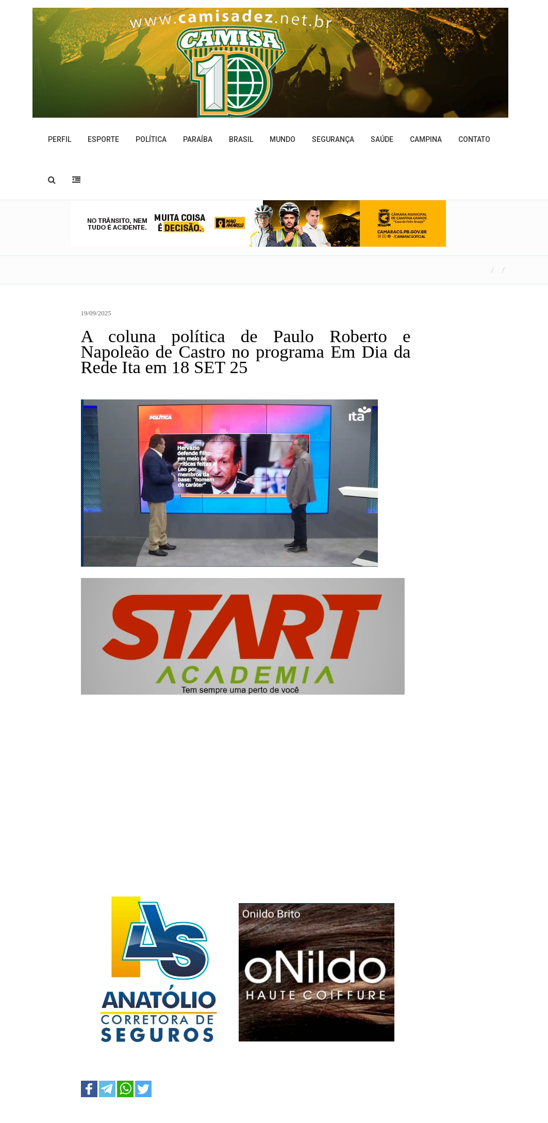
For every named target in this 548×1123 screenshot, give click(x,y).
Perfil (59, 139)
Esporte (103, 139)
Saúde (382, 139)
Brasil (241, 139)
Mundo (282, 139)
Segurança (333, 139)
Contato (474, 139)
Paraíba (197, 139)
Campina (426, 139)
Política (151, 139)
